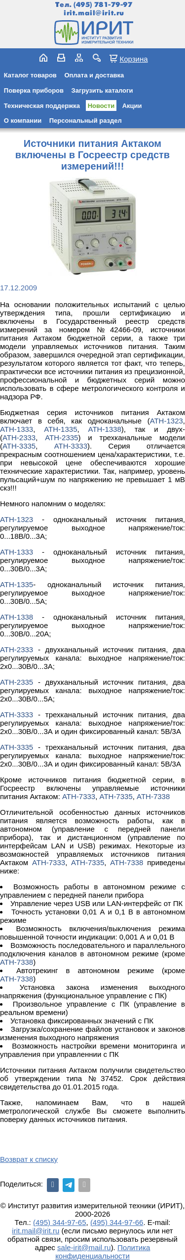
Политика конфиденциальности (102, 1251)
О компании (22, 120)
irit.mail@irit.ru (94, 13)
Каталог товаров (30, 75)
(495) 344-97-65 (59, 1222)
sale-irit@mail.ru (84, 1247)
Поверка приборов (34, 90)
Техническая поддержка (42, 105)
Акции (132, 105)
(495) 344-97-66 (117, 1222)
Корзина (133, 59)
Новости (101, 105)
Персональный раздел (85, 120)
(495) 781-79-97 (103, 4)
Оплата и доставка (94, 75)
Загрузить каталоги (102, 90)
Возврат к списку (29, 1159)
